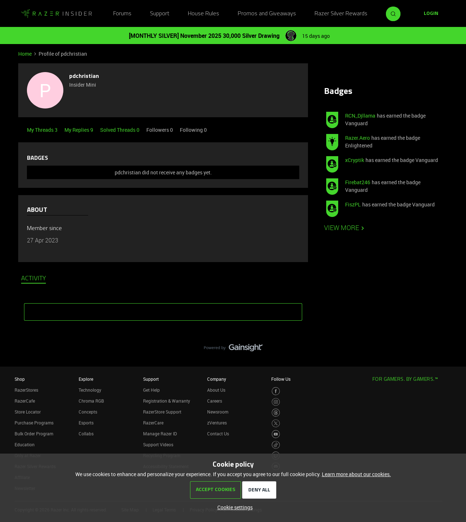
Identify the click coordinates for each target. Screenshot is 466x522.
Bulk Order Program (34, 433)
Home (25, 53)
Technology (90, 390)
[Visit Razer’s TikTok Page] (275, 445)
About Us (216, 390)
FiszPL (353, 204)
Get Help (151, 390)
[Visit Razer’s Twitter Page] (275, 423)
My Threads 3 (43, 129)
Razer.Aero (357, 137)
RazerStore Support (162, 412)
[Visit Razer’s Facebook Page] (275, 391)
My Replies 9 (79, 129)
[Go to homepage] (56, 14)
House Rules (203, 14)
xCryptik (354, 160)
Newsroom (217, 412)
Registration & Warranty (166, 401)
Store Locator (28, 412)
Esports (86, 423)
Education (25, 444)
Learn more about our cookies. (356, 474)
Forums (122, 14)
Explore (86, 379)
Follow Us (281, 379)
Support (159, 14)
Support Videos (158, 444)
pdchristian (84, 76)
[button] (431, 14)
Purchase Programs (34, 423)
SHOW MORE (163, 309)
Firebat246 (357, 182)
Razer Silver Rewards (341, 14)
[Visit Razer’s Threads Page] (275, 412)
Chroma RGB (91, 401)
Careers (214, 401)
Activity (33, 279)
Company (216, 379)
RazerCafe (25, 401)
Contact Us (218, 433)
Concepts (88, 412)
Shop (20, 379)
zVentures (217, 423)
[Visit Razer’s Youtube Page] (275, 434)
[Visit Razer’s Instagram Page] (275, 402)
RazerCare (153, 423)
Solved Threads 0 (120, 129)
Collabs (86, 433)
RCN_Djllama (360, 115)
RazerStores (26, 390)
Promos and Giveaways (267, 14)
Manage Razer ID (160, 433)
